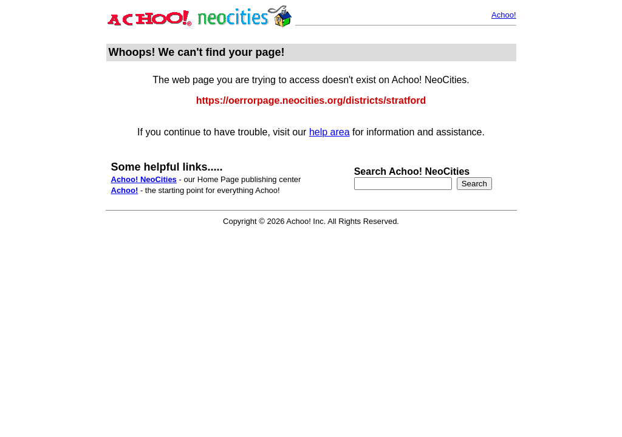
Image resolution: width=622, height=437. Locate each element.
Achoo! (503, 14)
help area (329, 132)
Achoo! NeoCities (144, 179)
